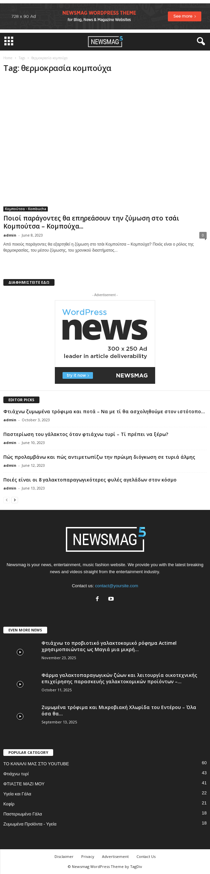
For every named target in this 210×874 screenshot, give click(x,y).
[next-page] (14, 499)
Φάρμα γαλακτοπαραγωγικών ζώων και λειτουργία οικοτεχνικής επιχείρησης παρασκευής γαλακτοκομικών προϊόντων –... (119, 678)
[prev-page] (6, 499)
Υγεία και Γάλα (17, 793)
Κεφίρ (8, 803)
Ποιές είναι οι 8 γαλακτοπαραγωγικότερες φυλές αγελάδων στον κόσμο (90, 479)
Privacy (87, 856)
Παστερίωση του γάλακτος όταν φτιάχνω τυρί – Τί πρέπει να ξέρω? (85, 434)
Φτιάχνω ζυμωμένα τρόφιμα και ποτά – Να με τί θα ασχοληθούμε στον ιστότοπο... (104, 411)
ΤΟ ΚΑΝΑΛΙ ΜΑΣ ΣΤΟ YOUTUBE (36, 763)
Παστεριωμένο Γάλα (22, 813)
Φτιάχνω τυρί (16, 773)
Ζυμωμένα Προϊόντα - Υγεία (30, 823)
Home (7, 58)
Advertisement (115, 856)
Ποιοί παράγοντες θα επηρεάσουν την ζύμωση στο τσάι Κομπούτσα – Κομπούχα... (91, 222)
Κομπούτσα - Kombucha (25, 208)
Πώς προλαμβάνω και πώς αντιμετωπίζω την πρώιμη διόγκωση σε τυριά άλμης (99, 457)
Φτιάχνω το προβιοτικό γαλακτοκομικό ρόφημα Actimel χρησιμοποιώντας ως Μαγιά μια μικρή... (109, 646)
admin (9, 235)
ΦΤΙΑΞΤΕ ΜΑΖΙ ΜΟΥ (23, 783)
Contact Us (145, 856)
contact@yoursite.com (116, 585)
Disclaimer (64, 856)
